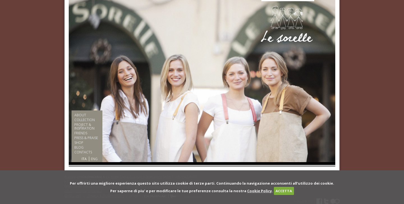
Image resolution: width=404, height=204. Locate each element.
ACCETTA (284, 190)
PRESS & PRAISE (86, 138)
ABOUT (80, 115)
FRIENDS (80, 133)
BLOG (79, 147)
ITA (84, 159)
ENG (94, 159)
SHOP (78, 142)
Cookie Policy (259, 190)
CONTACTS (83, 152)
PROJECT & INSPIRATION (84, 126)
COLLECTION (84, 120)
